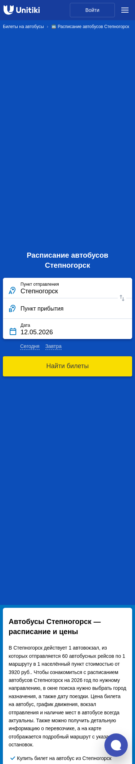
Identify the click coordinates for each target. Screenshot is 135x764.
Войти (92, 10)
